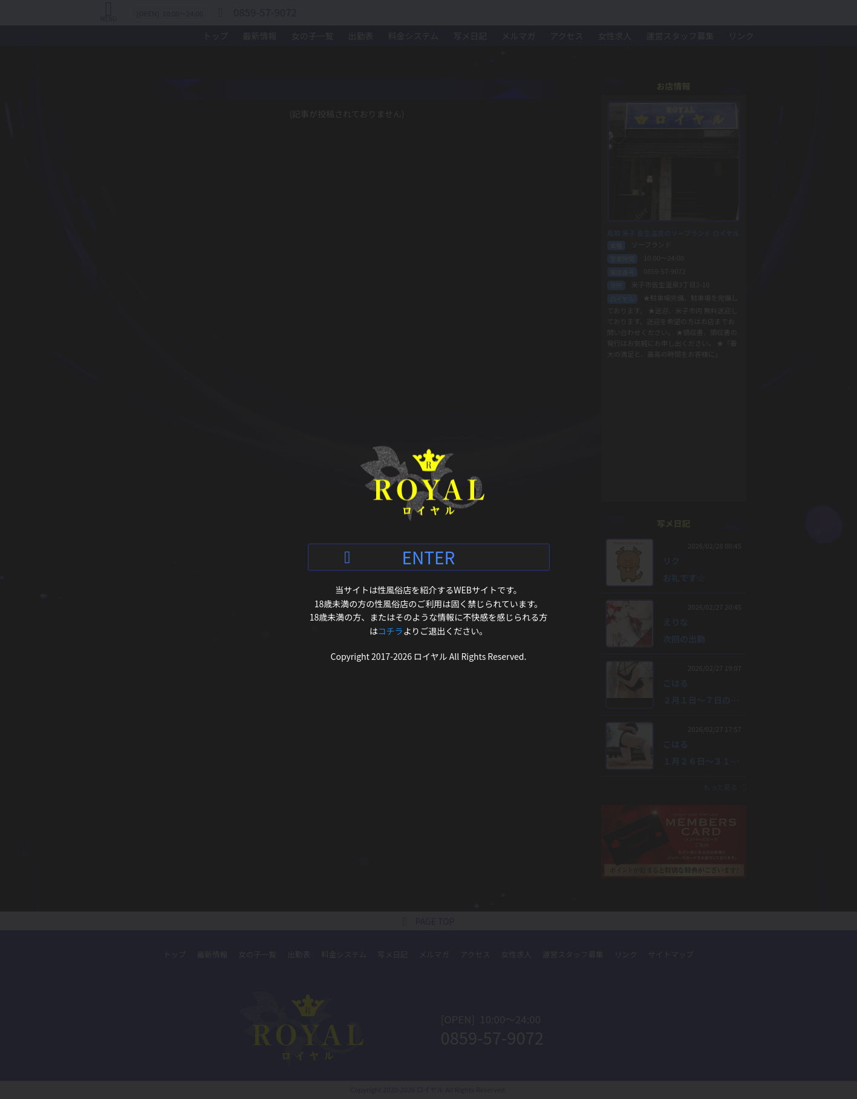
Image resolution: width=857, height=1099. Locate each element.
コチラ (390, 630)
